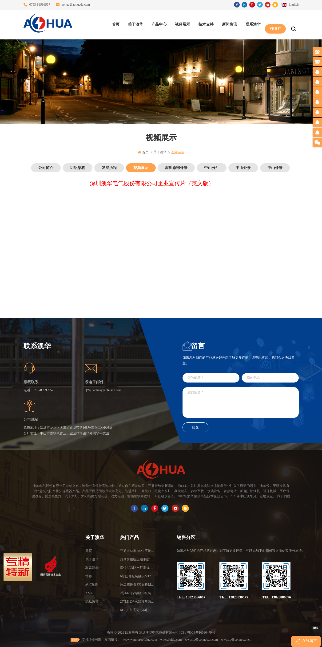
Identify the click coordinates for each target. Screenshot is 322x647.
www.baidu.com (171, 639)
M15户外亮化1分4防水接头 (137, 610)
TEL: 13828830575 (233, 597)
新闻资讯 (228, 24)
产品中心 (157, 24)
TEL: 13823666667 (191, 597)
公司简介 (45, 168)
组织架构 (77, 168)
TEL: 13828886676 (276, 597)
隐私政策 (92, 601)
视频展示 (181, 24)
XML (89, 593)
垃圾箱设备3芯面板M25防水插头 (137, 584)
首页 (114, 24)
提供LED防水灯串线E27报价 (137, 568)
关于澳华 (134, 24)
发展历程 (109, 168)
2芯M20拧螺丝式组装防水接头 (137, 593)
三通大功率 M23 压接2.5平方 (137, 551)
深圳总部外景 (176, 168)
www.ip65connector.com (201, 639)
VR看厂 (274, 23)
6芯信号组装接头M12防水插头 (137, 576)
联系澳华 (251, 24)
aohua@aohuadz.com (76, 4)
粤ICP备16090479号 (201, 632)
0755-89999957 (39, 4)
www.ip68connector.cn (236, 639)
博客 (88, 576)
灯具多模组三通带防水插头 (137, 559)
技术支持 (204, 24)
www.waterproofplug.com (140, 639)
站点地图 (92, 584)
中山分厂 (211, 168)
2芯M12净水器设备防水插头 (137, 601)
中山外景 (243, 168)
